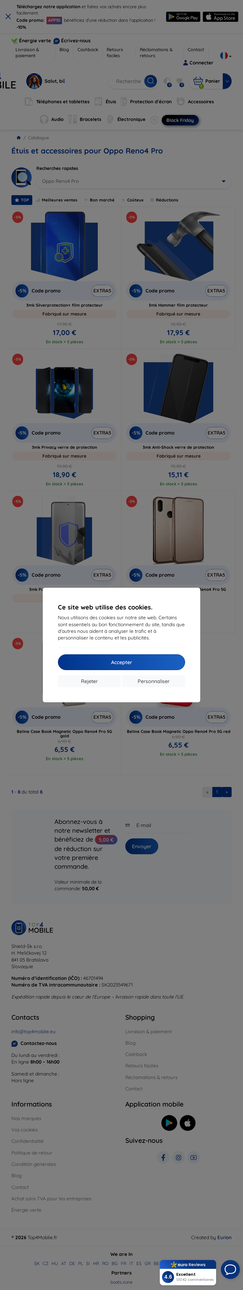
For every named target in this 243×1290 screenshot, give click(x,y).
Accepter (121, 662)
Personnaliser (154, 681)
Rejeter (89, 681)
